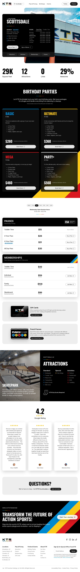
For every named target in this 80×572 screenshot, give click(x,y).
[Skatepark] (7, 399)
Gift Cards (17, 555)
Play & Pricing (33, 4)
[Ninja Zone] (12, 399)
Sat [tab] (47, 205)
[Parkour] (23, 399)
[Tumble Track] (9, 399)
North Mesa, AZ (6, 557)
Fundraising (31, 553)
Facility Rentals (31, 555)
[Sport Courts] (16, 399)
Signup (74, 551)
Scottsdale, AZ (6, 559)
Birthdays (42, 4)
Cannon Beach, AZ (7, 551)
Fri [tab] (44, 205)
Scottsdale (18, 4)
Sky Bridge (59, 373)
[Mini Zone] (19, 399)
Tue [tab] (33, 205)
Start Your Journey (67, 517)
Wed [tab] (37, 205)
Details (9, 268)
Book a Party (11, 40)
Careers (42, 551)
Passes (46, 54)
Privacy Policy (57, 557)
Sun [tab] (51, 205)
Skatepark (47, 373)
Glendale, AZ (5, 555)
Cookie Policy (65, 568)
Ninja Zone (47, 378)
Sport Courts (47, 382)
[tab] (39, 30)
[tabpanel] (39, 37)
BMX (69, 380)
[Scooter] (28, 399)
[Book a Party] (65, 4)
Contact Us (43, 557)
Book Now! (26, 146)
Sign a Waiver (27, 47)
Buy (70, 236)
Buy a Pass (13, 47)
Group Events (31, 551)
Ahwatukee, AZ (6, 549)
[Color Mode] (3, 568)
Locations (11, 19)
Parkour (70, 373)
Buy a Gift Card (36, 315)
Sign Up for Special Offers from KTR (65, 547)
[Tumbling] (33, 399)
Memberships (34, 54)
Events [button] (49, 4)
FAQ (41, 555)
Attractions (12, 54)
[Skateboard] (26, 399)
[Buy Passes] (74, 4)
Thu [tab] (41, 205)
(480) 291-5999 (12, 38)
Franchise (42, 553)
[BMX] (30, 399)
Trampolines (47, 380)
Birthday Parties (32, 549)
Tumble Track (48, 375)
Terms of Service (66, 557)
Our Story (42, 549)
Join (71, 276)
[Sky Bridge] (21, 399)
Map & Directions (12, 36)
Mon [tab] (29, 205)
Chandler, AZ (5, 553)
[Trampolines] (14, 399)
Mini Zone (47, 385)
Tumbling (70, 382)
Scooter (70, 378)
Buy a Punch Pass (37, 338)
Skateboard (71, 375)
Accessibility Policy (56, 568)
